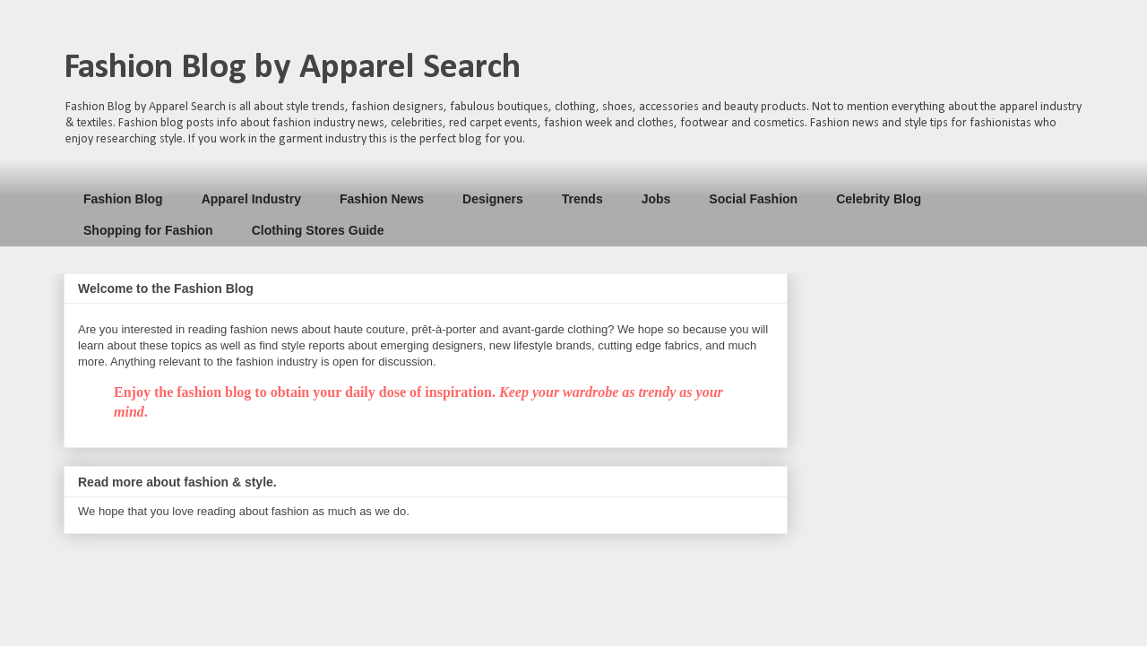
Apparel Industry (251, 199)
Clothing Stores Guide (318, 230)
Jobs (656, 199)
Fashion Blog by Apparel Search (292, 68)
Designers (492, 199)
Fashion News (382, 199)
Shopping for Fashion (148, 230)
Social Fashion (753, 199)
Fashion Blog (123, 199)
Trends (582, 199)
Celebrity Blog (878, 199)
